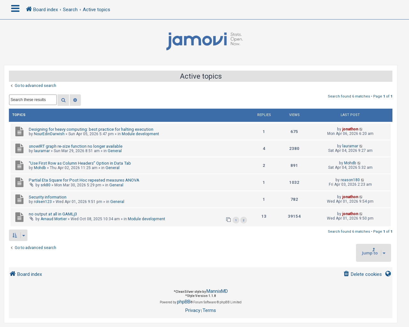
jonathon (350, 129)
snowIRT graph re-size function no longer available (75, 146)
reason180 (350, 180)
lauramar (42, 151)
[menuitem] (362, 274)
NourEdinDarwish (49, 134)
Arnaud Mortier (54, 219)
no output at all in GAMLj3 (53, 214)
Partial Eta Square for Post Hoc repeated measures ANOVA (84, 180)
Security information (47, 197)
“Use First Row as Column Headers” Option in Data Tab (80, 163)
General (115, 151)
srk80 (45, 185)
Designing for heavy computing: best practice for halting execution (91, 129)
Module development (140, 134)
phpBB (183, 302)
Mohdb (40, 168)
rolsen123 (43, 201)
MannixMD (217, 291)
